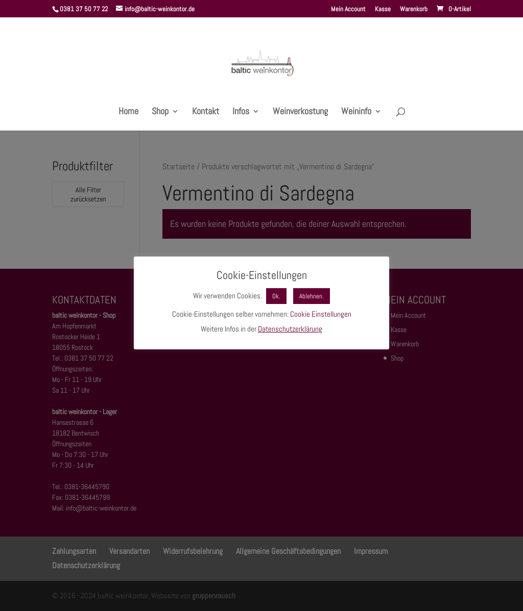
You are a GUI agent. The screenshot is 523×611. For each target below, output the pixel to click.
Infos (240, 112)
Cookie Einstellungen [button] (320, 314)
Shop (160, 112)
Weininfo (356, 112)
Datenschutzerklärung (290, 329)
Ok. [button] (276, 296)
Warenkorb (413, 9)
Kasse (383, 9)
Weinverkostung (300, 112)
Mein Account (348, 9)
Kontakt (205, 112)
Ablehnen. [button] (311, 296)
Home (128, 112)
